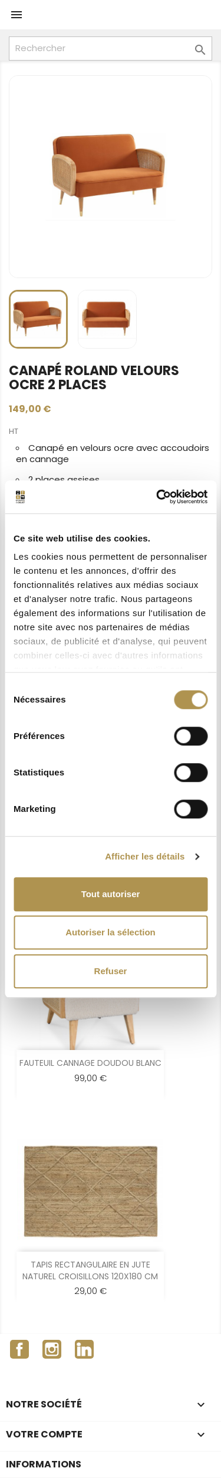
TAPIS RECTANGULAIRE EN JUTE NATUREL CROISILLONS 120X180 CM (90, 1270)
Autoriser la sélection (110, 932)
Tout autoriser (110, 894)
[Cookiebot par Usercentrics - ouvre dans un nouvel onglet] (157, 496)
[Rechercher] (110, 48)
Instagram (51, 1349)
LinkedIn (84, 1349)
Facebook (19, 1349)
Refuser (110, 971)
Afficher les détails (144, 856)
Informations (43, 1464)
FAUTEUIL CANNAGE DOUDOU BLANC (90, 1063)
